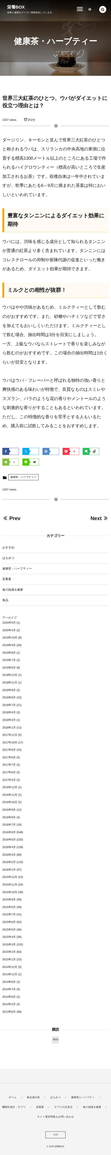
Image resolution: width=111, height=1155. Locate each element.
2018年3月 (9, 720)
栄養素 (6, 579)
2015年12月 (9, 877)
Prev (11, 518)
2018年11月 (9, 682)
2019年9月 (9, 645)
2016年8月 (9, 817)
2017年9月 (9, 749)
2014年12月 (9, 967)
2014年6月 (9, 996)
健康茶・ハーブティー (23, 477)
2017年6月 (9, 772)
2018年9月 (9, 690)
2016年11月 (9, 794)
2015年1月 (9, 959)
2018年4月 (9, 712)
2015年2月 (9, 951)
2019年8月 (9, 652)
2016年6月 (9, 832)
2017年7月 (9, 764)
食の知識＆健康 (12, 589)
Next (99, 518)
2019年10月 (9, 637)
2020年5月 (9, 622)
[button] (102, 9)
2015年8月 (9, 907)
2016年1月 (9, 869)
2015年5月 (9, 929)
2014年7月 (9, 989)
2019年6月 (9, 667)
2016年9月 (9, 809)
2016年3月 (9, 854)
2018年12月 (9, 675)
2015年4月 (9, 937)
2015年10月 (9, 892)
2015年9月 (9, 899)
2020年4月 (9, 630)
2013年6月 (9, 1011)
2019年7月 (9, 660)
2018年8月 (9, 697)
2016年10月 (9, 802)
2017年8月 (9, 757)
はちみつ (8, 558)
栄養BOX (16, 7)
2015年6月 (9, 922)
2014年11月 (9, 974)
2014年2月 (9, 1004)
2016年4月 (9, 847)
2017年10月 (9, 742)
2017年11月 (9, 735)
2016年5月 (9, 839)
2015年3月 (9, 944)
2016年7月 (9, 824)
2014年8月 (9, 982)
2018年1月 (9, 727)
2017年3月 (9, 780)
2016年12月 (9, 787)
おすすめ (8, 547)
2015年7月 (9, 914)
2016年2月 (9, 862)
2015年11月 (9, 884)
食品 (5, 600)
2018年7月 (9, 705)
